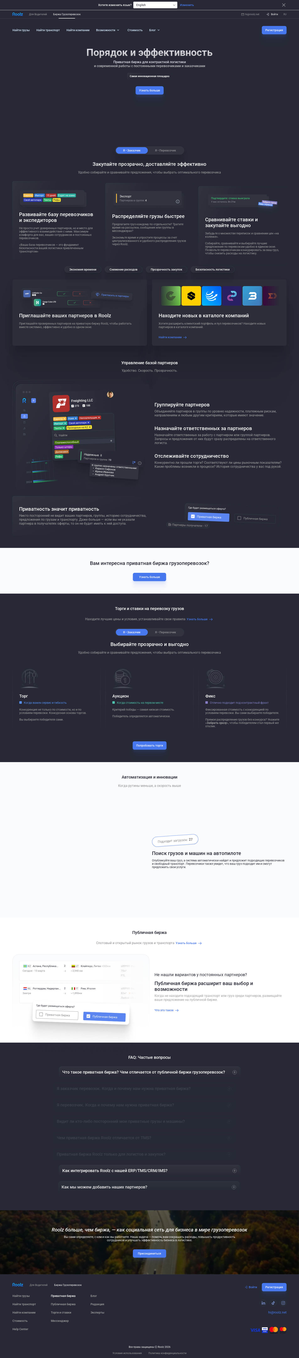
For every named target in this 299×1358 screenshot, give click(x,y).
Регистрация (274, 30)
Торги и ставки (61, 1312)
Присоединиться (149, 1253)
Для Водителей (38, 14)
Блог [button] (155, 30)
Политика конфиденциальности (167, 1353)
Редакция (97, 1304)
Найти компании (77, 30)
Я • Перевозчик (165, 150)
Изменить (187, 5)
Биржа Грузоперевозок (67, 14)
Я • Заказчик (132, 150)
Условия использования (127, 1353)
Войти (251, 1287)
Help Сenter (20, 1329)
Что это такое (166, 1010)
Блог (94, 1296)
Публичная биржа (63, 1304)
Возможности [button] (108, 30)
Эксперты (97, 1312)
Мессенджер (60, 1320)
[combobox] (155, 5)
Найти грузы (21, 30)
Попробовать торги (149, 745)
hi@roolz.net (250, 14)
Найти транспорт (48, 30)
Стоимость (135, 30)
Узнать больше (149, 90)
